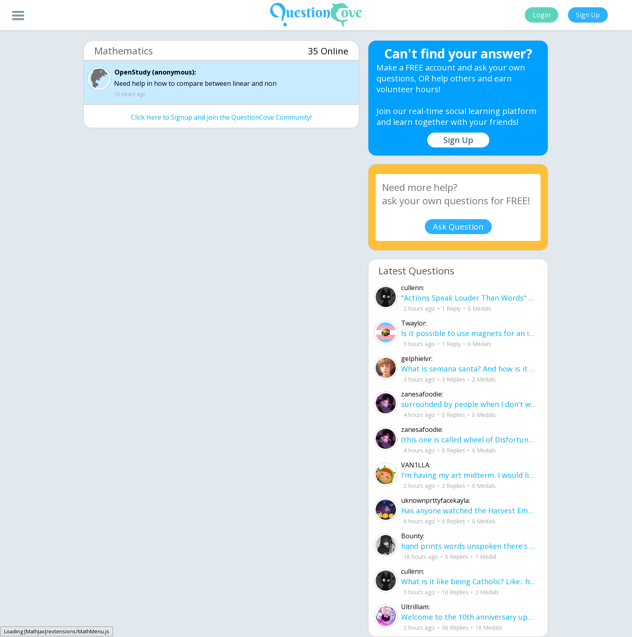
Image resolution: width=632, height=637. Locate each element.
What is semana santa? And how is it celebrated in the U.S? (469, 368)
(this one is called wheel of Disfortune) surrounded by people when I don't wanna (469, 439)
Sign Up (588, 14)
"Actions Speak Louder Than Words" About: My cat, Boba (469, 298)
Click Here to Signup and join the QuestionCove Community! (221, 117)
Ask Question (458, 226)
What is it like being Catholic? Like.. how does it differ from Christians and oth (469, 581)
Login (541, 14)
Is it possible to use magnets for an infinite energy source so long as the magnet (469, 333)
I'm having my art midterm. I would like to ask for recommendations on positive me (469, 475)
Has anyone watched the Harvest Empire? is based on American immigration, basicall (469, 510)
